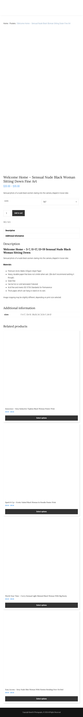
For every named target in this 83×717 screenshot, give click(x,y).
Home (5, 23)
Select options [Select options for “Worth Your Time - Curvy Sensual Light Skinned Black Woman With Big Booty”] (41, 605)
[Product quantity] (7, 213)
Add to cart (18, 213)
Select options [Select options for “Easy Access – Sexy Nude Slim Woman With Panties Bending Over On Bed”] (41, 699)
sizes (6, 201)
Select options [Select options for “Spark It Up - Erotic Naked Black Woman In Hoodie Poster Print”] (41, 512)
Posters (13, 23)
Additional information (14, 236)
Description (10, 230)
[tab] (41, 230)
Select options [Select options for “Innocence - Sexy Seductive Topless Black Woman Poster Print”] (41, 418)
